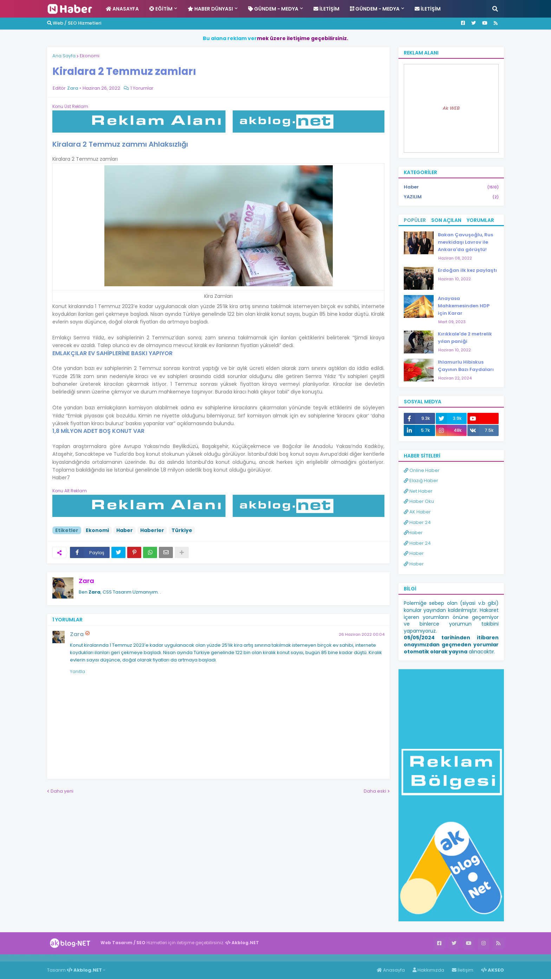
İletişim (462, 970)
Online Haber (422, 470)
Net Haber (418, 491)
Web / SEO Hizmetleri (74, 23)
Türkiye (181, 530)
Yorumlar (480, 220)
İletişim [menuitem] (326, 8)
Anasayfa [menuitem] (122, 8)
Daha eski (375, 791)
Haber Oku (419, 501)
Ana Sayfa (64, 55)
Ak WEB (451, 108)
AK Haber (417, 511)
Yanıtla (77, 671)
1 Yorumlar (142, 88)
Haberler (152, 530)
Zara (86, 580)
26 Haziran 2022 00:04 (361, 634)
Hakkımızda (428, 970)
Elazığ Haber (421, 480)
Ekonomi (89, 55)
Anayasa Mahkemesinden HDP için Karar (464, 305)
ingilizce (73, 957)
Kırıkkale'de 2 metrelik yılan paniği (465, 338)
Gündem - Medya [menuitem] (273, 8)
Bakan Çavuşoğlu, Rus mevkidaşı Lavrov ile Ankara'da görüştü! (465, 242)
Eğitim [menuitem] (161, 8)
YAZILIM (451, 196)
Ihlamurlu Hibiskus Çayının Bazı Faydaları (466, 366)
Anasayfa (391, 970)
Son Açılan (446, 220)
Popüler (415, 220)
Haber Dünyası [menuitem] (210, 8)
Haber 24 (417, 522)
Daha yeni (62, 791)
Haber (124, 530)
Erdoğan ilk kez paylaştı (467, 270)
